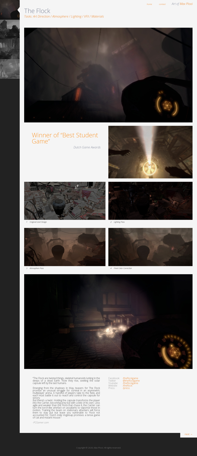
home (149, 4)
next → (189, 434)
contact (162, 4)
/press (126, 388)
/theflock (127, 385)
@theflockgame (131, 380)
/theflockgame (130, 378)
